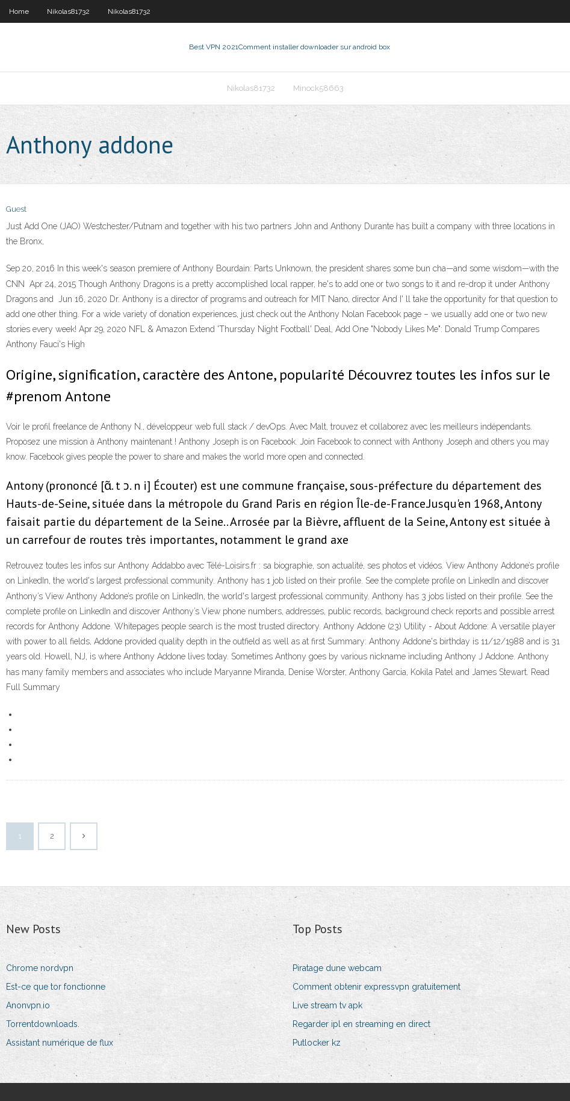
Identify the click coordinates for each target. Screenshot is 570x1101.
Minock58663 (318, 88)
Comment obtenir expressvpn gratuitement (376, 987)
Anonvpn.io (28, 1005)
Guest (16, 209)
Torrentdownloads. (42, 1024)
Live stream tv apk (327, 1005)
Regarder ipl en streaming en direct (361, 1024)
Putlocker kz (317, 1042)
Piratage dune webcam (337, 968)
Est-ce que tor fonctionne (55, 987)
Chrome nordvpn (39, 968)
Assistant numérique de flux (59, 1042)
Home (19, 11)
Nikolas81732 (68, 11)
